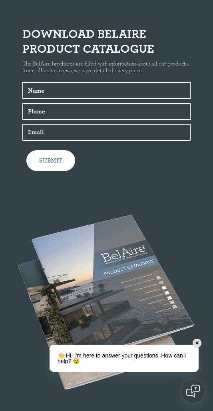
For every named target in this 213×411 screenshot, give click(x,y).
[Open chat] (193, 391)
